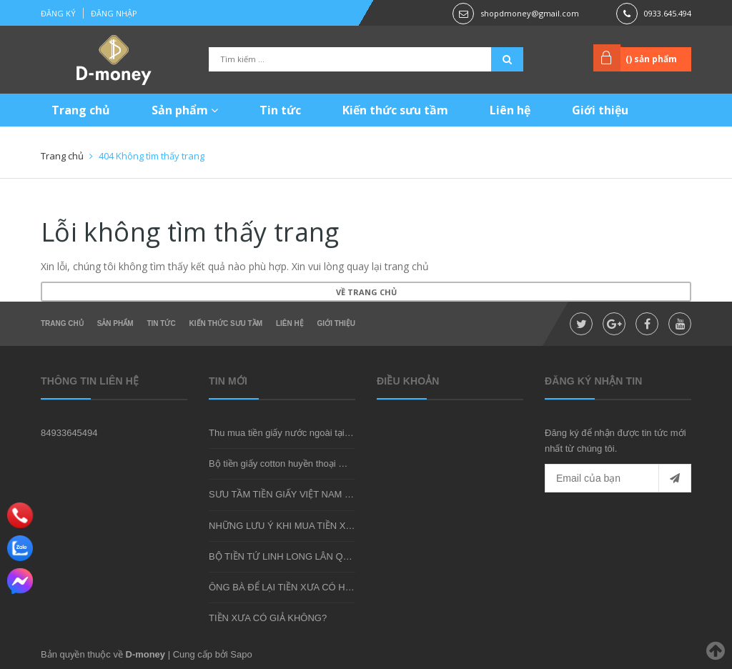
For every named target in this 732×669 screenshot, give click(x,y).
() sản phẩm (651, 59)
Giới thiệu (600, 110)
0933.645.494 (667, 13)
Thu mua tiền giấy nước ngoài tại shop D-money (308, 432)
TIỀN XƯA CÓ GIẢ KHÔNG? (268, 618)
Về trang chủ (366, 292)
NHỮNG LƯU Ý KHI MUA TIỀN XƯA (284, 525)
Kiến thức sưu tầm (395, 110)
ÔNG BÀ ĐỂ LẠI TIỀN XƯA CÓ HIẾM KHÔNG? (305, 587)
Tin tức (280, 110)
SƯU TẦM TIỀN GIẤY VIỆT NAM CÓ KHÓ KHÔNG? (316, 494)
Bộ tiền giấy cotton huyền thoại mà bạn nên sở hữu (314, 463)
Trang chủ (80, 110)
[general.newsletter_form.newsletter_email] (618, 478)
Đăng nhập (114, 13)
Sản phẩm (185, 110)
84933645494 (69, 432)
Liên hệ (510, 110)
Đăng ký (58, 13)
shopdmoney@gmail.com (529, 13)
